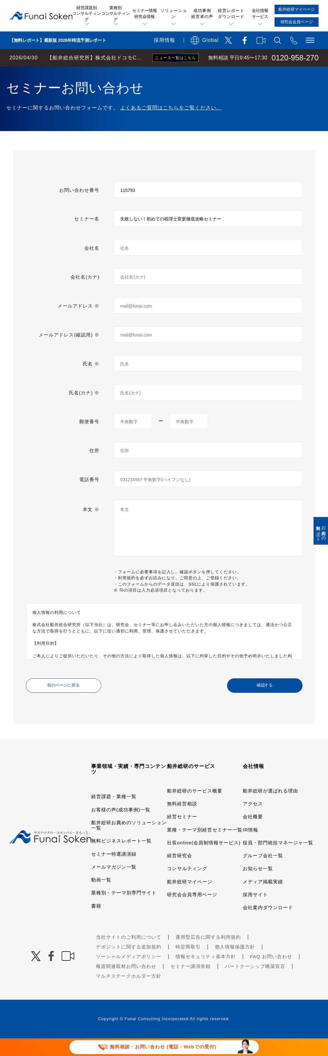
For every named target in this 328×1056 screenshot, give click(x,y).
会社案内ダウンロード (268, 925)
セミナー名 (86, 236)
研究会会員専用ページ (192, 912)
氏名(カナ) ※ (84, 410)
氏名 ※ (91, 381)
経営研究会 (179, 873)
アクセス (253, 821)
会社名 (91, 265)
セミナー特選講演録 (113, 871)
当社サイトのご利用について (128, 954)
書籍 (96, 923)
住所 (94, 468)
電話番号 (89, 497)
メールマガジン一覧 (113, 884)
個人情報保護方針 (235, 964)
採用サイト (255, 912)
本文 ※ (91, 527)
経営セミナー (182, 834)
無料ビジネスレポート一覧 (121, 858)
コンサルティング (187, 886)
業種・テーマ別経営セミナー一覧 (204, 847)
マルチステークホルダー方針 (128, 993)
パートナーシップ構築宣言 (255, 984)
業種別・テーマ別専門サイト (124, 910)
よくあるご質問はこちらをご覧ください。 (171, 125)
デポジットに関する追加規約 (128, 964)
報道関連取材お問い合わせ (126, 984)
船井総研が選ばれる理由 (270, 808)
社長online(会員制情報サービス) (204, 860)
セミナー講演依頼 (190, 984)
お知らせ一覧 (258, 886)
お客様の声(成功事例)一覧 (120, 827)
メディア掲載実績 (263, 899)
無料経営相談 (182, 821)
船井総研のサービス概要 (194, 808)
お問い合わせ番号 (79, 207)
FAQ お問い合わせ (271, 974)
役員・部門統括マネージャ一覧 (278, 860)
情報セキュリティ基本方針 (205, 974)
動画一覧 (101, 897)
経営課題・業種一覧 (113, 814)
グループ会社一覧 (263, 873)
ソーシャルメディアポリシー (128, 974)
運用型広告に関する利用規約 (208, 954)
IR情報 (250, 847)
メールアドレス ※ (78, 323)
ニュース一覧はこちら (175, 58)
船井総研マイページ (189, 899)
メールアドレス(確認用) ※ (69, 352)
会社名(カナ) (84, 294)
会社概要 (253, 834)
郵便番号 (89, 439)
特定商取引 (188, 964)
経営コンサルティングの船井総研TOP (46, 72)
